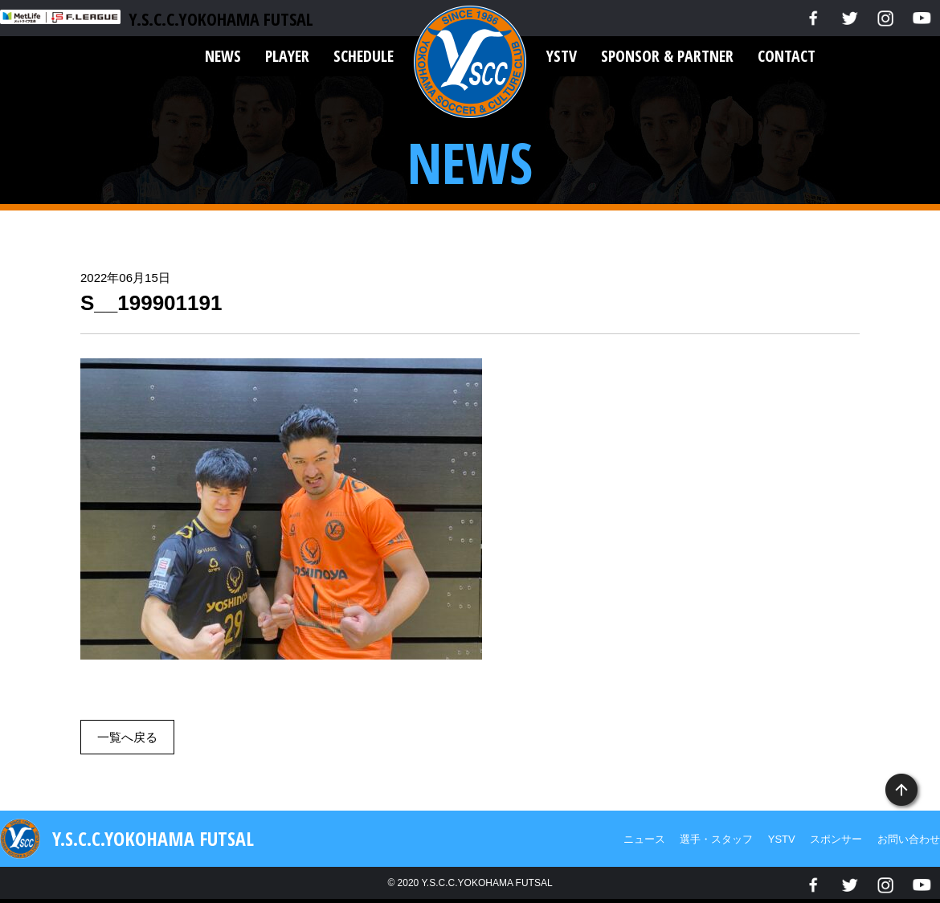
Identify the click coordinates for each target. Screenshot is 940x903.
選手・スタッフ (716, 839)
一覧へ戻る (127, 737)
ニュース (644, 839)
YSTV (561, 56)
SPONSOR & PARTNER (667, 56)
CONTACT (786, 56)
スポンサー (836, 839)
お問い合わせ (908, 839)
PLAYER (287, 56)
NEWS (223, 56)
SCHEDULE (363, 56)
